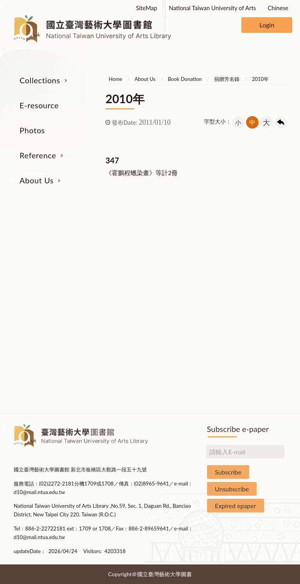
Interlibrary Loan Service (208, 251)
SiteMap (146, 7)
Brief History (265, 275)
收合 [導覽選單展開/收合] (281, 206)
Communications (265, 320)
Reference (38, 155)
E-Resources (34, 275)
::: (4, 6)
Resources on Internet (35, 290)
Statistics (265, 290)
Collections (40, 80)
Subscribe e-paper (238, 429)
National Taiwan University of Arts (212, 7)
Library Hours (265, 305)
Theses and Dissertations (35, 310)
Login (266, 25)
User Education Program (207, 289)
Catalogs (35, 261)
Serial (35, 246)
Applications (265, 334)
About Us (37, 180)
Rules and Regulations (265, 378)
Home (115, 79)
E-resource (39, 105)
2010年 (260, 79)
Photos (32, 130)
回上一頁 (281, 122)
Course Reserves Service (207, 313)
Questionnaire (265, 393)
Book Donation (185, 79)
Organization (265, 246)
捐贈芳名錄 (226, 79)
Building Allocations (265, 261)
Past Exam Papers (207, 270)
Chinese (278, 7)
